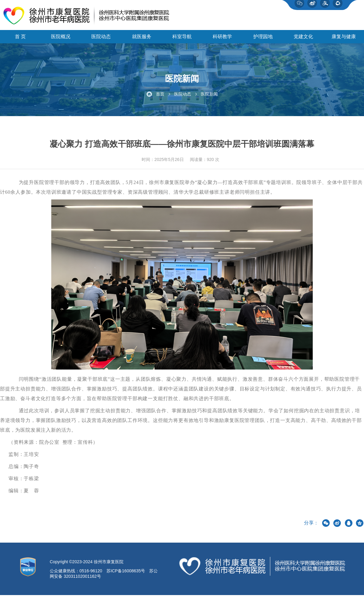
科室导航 (182, 39)
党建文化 (303, 39)
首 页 (20, 39)
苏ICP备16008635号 (125, 574)
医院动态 (101, 39)
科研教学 (222, 39)
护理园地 (263, 39)
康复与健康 (344, 39)
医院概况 (60, 39)
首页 (160, 97)
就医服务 (141, 39)
